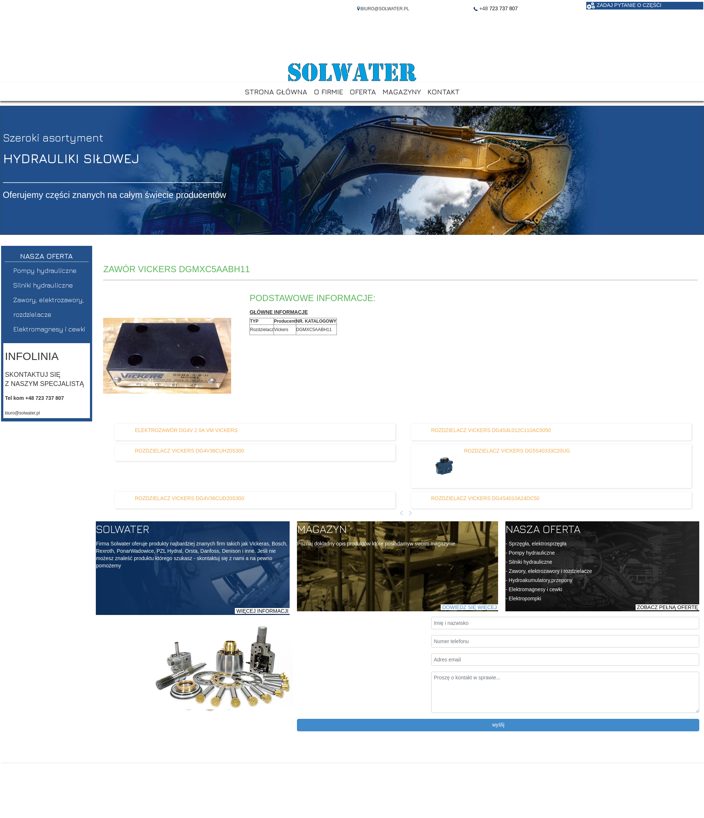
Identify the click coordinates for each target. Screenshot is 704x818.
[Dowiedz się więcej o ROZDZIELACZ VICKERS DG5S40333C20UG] (438, 466)
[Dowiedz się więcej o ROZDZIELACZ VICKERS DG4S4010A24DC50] (485, 498)
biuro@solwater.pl (22, 413)
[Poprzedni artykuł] (401, 514)
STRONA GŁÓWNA (276, 91)
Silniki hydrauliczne (43, 285)
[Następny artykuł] (410, 514)
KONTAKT (444, 91)
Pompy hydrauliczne (44, 270)
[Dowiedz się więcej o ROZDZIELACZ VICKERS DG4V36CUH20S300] (189, 451)
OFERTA (363, 91)
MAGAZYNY (402, 91)
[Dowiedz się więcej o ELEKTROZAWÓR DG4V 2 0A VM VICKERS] (186, 430)
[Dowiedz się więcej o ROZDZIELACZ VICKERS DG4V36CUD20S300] (189, 498)
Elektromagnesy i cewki (49, 329)
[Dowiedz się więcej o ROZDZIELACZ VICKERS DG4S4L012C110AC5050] (491, 430)
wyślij (498, 725)
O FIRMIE (328, 91)
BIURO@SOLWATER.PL (385, 8)
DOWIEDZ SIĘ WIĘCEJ (469, 607)
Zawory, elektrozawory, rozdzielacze (48, 307)
